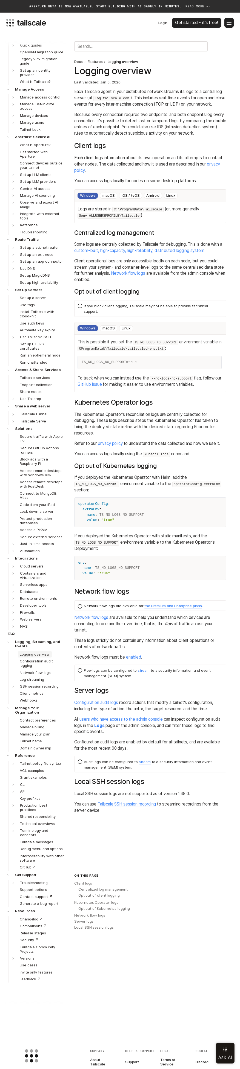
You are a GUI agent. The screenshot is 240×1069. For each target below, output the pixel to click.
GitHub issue (90, 384)
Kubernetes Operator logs (96, 902)
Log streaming (32, 679)
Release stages (33, 933)
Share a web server (33, 406)
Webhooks (29, 700)
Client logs (83, 883)
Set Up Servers (28, 290)
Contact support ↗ (36, 896)
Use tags (27, 305)
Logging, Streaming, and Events (37, 643)
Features (95, 62)
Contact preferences (38, 720)
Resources (25, 911)
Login (162, 23)
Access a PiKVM (33, 530)
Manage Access (29, 89)
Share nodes (31, 391)
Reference (29, 225)
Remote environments (38, 598)
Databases (29, 591)
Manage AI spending (37, 195)
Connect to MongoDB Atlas (38, 495)
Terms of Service (167, 1062)
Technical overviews (37, 823)
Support (132, 1062)
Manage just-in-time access (37, 106)
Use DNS (27, 268)
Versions (27, 958)
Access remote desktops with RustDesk (41, 484)
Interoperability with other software (42, 858)
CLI (22, 784)
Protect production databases (36, 520)
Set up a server (33, 298)
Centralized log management (103, 889)
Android (152, 195)
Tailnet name (31, 741)
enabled (133, 657)
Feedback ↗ (30, 979)
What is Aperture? (35, 145)
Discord (202, 1062)
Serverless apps (33, 584)
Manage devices (34, 115)
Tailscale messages (36, 842)
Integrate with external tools (39, 216)
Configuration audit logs (96, 702)
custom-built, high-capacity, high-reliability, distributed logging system (139, 250)
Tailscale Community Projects (37, 949)
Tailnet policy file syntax (40, 763)
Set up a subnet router (39, 247)
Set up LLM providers (38, 181)
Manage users (32, 122)
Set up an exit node (36, 254)
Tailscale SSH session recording (127, 804)
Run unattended (33, 362)
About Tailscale (97, 1062)
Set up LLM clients (36, 174)
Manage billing (32, 727)
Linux (170, 195)
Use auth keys (32, 323)
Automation (30, 551)
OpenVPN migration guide (41, 52)
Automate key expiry (37, 330)
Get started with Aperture (34, 154)
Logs (99, 725)
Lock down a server (36, 511)
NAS (24, 626)
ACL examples (32, 770)
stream (144, 670)
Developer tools (33, 605)
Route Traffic (27, 239)
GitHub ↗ (28, 867)
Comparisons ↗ (33, 926)
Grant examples (33, 777)
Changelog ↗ (31, 919)
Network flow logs (35, 672)
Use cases (29, 965)
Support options (33, 889)
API (22, 791)
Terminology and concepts (34, 832)
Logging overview (35, 654)
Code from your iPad (37, 504)
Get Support (26, 875)
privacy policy (110, 443)
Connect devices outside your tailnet (41, 165)
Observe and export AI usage (39, 204)
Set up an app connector (41, 261)
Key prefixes (30, 798)
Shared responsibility (37, 816)
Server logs (84, 921)
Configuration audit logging (36, 663)
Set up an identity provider (35, 72)
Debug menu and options (41, 849)
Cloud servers (32, 566)
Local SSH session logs (94, 927)
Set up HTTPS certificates (32, 346)
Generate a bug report (39, 903)
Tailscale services (35, 377)
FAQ (11, 633)
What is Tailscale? (35, 81)
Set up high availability (39, 282)
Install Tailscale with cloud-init (37, 313)
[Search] (141, 46)
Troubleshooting (33, 232)
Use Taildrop (30, 398)
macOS (108, 195)
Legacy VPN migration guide (38, 61)
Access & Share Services (38, 369)
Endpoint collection (36, 385)
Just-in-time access (37, 543)
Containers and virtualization (33, 575)
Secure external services (41, 537)
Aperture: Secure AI (32, 137)
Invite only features (36, 972)
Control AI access (35, 188)
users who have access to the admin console (121, 719)
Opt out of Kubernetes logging (104, 908)
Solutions (24, 428)
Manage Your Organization (27, 710)
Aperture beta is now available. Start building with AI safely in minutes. (119, 6)
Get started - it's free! (196, 22)
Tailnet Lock (30, 129)
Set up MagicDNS (35, 275)
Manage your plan (35, 734)
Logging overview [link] (123, 62)
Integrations (26, 558)
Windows (88, 195)
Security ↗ (29, 940)
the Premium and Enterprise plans (173, 606)
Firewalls (27, 612)
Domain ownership (35, 748)
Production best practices (33, 807)
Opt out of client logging (99, 895)
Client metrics (31, 693)
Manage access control (40, 97)
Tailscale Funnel (33, 414)
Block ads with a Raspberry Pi (34, 461)
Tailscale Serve (33, 421)
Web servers (30, 619)
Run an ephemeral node (40, 355)
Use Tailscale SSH (35, 337)
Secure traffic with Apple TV (41, 438)
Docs (78, 62)
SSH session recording (39, 686)
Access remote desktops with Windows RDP (41, 472)
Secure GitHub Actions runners (39, 450)
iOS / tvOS (131, 195)
